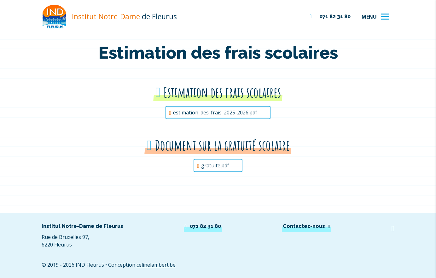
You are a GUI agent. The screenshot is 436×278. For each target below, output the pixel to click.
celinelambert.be (156, 264)
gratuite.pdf (215, 165)
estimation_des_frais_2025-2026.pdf (215, 112)
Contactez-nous (304, 226)
